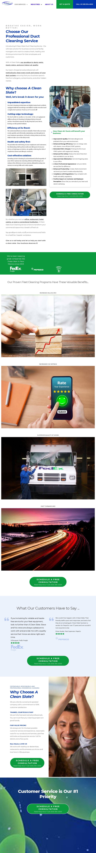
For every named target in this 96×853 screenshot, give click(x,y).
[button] (70, 132)
